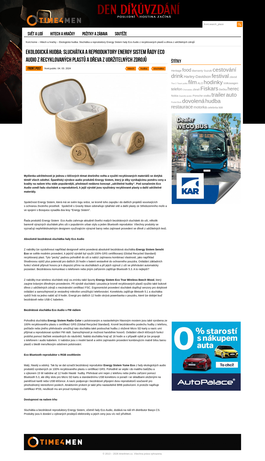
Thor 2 (173, 83)
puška (185, 83)
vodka (207, 95)
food (186, 70)
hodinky (213, 82)
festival (220, 76)
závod (233, 76)
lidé (221, 107)
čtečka (223, 89)
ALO (200, 83)
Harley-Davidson (197, 77)
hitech (131, 68)
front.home (31, 42)
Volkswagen (230, 83)
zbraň (196, 89)
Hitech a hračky (48, 42)
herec (233, 88)
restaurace (182, 106)
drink (177, 76)
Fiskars (209, 88)
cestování (224, 70)
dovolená (193, 101)
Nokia (174, 95)
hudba (144, 68)
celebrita (213, 107)
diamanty (197, 70)
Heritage (176, 70)
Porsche (198, 95)
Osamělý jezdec (185, 96)
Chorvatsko (187, 90)
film (192, 82)
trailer (218, 95)
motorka (200, 107)
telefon (176, 89)
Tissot (179, 83)
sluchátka (159, 68)
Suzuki (208, 70)
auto (231, 95)
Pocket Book (176, 102)
